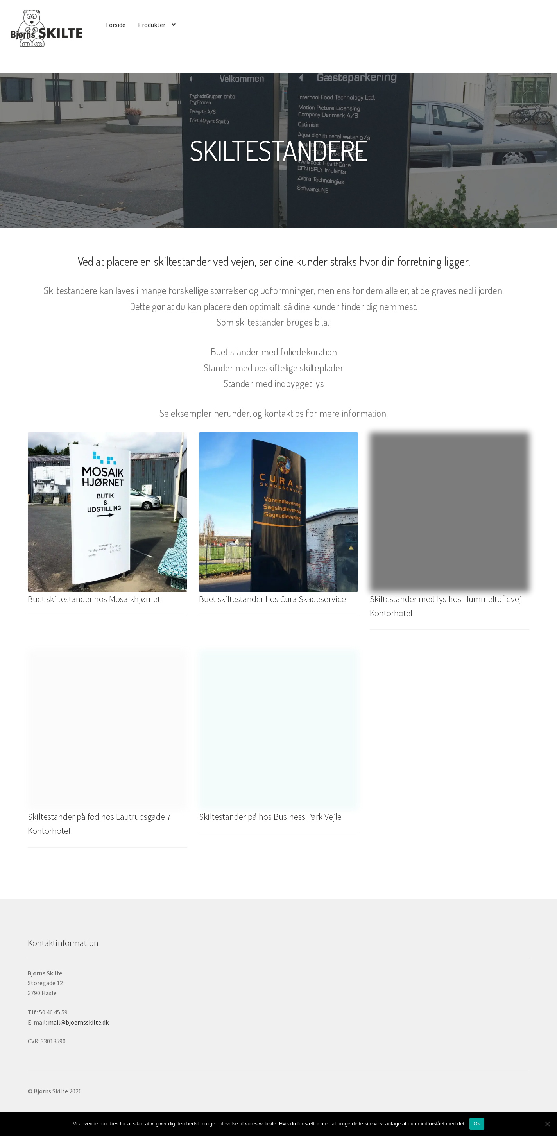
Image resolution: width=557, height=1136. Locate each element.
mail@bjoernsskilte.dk (78, 1022)
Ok (476, 1124)
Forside (115, 25)
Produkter (151, 25)
